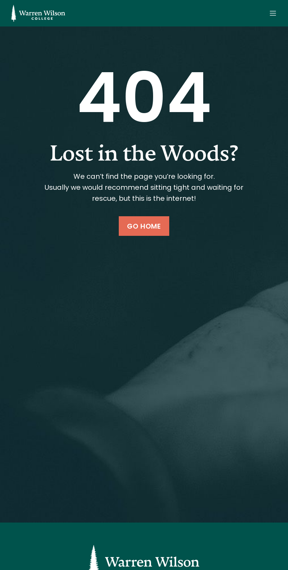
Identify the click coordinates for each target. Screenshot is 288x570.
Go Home (144, 226)
